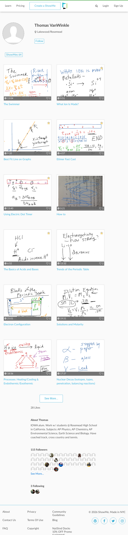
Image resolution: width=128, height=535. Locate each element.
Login (106, 6)
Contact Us (9, 520)
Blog (55, 520)
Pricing (20, 6)
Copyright (33, 528)
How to (61, 214)
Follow (39, 41)
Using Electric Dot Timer (18, 214)
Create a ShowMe (45, 6)
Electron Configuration (17, 324)
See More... (51, 398)
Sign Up (118, 6)
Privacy (31, 511)
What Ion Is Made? (68, 104)
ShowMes (14, 54)
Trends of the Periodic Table (73, 269)
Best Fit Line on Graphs (17, 159)
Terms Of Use (35, 520)
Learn (8, 6)
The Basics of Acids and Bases (21, 269)
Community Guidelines (59, 513)
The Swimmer (12, 104)
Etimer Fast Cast (66, 159)
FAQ (5, 528)
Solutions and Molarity (70, 324)
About (6, 511)
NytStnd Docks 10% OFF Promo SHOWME (62, 530)
